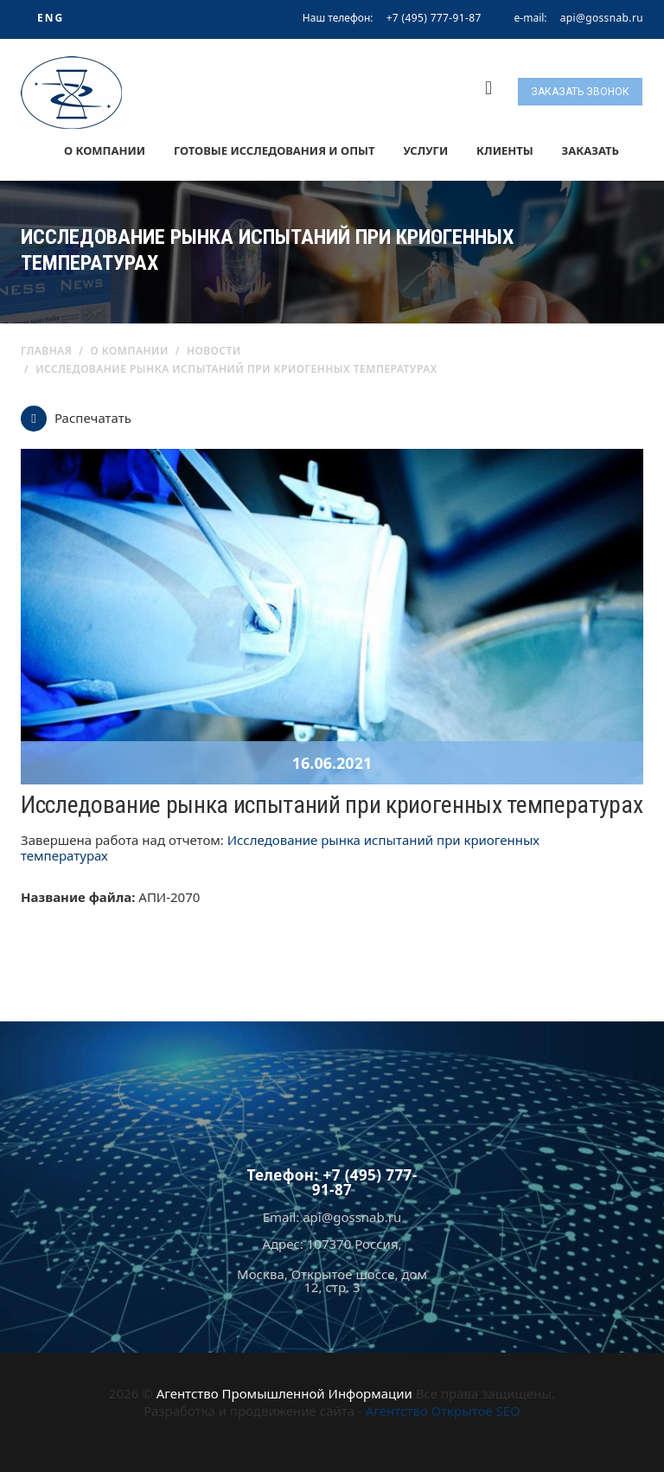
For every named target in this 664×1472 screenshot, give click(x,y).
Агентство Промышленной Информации (284, 1393)
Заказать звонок (580, 92)
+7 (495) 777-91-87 (434, 17)
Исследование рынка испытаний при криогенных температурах (280, 847)
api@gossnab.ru (601, 18)
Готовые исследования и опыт (274, 150)
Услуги (425, 150)
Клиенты (504, 150)
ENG (50, 17)
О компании (104, 150)
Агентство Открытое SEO (443, 1410)
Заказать (590, 150)
